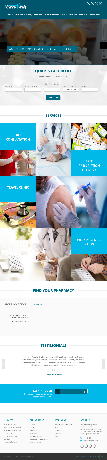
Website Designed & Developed (85, 456)
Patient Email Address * (32, 86)
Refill (53, 97)
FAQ (64, 15)
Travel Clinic (18, 187)
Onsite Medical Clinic (10, 442)
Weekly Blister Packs (89, 242)
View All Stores (38, 304)
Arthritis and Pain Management (39, 439)
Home (9, 15)
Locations (58, 430)
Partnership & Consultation (63, 424)
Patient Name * (10, 86)
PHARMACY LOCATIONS (78, 15)
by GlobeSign (99, 456)
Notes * (84, 86)
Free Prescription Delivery (89, 165)
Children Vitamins (35, 442)
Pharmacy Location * (70, 86)
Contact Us (58, 433)
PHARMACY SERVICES (23, 15)
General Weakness (36, 436)
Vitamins (32, 427)
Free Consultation (18, 137)
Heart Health (34, 433)
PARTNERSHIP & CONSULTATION (46, 15)
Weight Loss (33, 430)
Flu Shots (7, 439)
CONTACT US (95, 15)
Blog (56, 436)
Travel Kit (33, 424)
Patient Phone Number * (51, 85)
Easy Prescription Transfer (12, 427)
